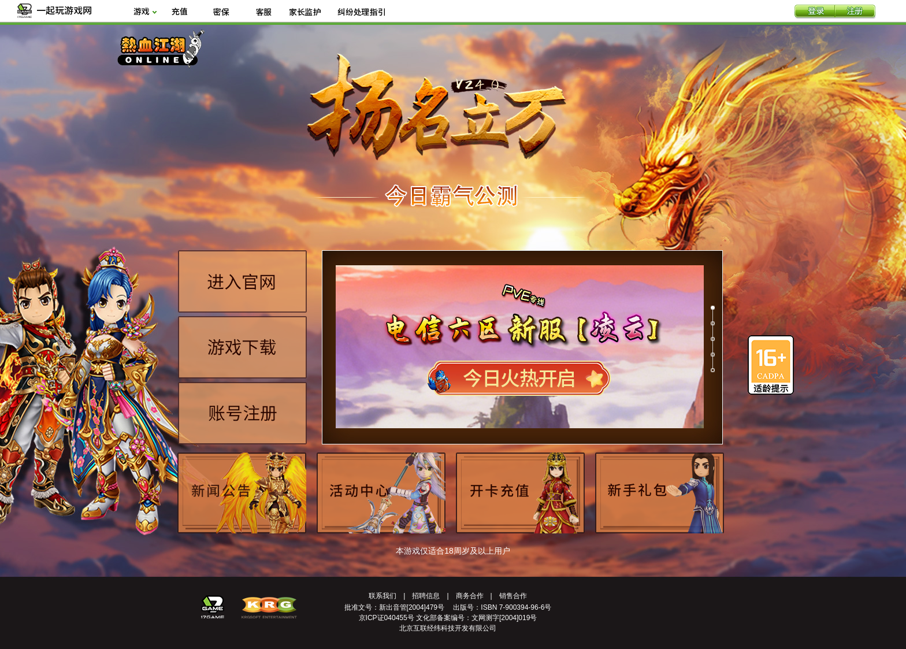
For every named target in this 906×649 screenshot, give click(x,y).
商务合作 (470, 596)
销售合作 (513, 596)
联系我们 (382, 596)
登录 (814, 12)
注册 (855, 12)
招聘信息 (426, 596)
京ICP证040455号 (386, 618)
